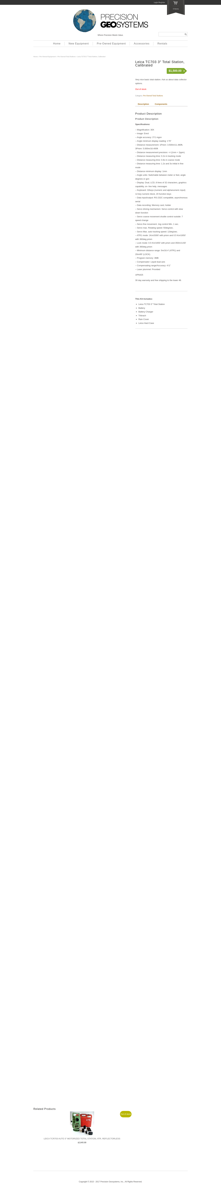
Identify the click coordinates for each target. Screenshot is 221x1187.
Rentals (162, 43)
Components (161, 104)
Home (57, 43)
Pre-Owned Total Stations (66, 56)
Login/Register (159, 2)
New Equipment (79, 43)
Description (143, 104)
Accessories (141, 43)
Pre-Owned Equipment (111, 43)
